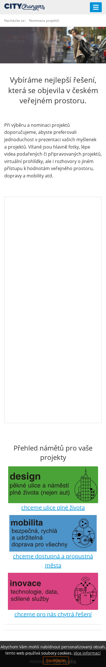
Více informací (87, 653)
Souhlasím (56, 660)
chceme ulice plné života (53, 507)
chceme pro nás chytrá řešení (53, 614)
